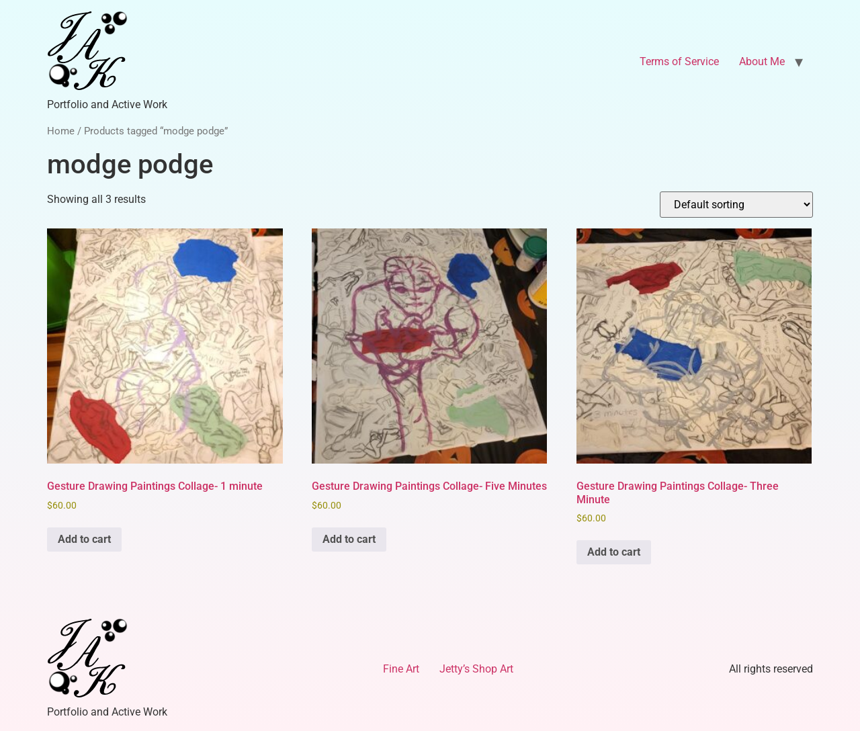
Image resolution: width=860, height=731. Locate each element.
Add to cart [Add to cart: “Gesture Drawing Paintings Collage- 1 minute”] (84, 539)
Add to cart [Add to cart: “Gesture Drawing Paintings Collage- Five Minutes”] (349, 539)
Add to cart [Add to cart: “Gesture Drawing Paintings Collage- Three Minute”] (613, 552)
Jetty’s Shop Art (476, 668)
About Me (762, 61)
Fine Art (401, 668)
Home (61, 131)
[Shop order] (736, 204)
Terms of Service (679, 61)
